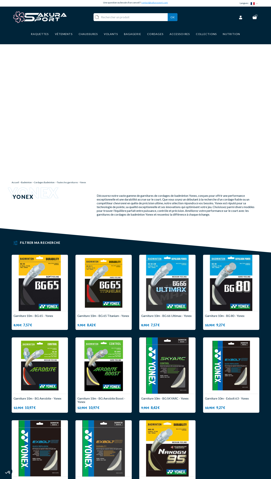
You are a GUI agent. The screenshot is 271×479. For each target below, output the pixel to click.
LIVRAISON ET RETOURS (156, 434)
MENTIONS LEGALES (153, 451)
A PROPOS (147, 428)
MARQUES (98, 462)
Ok (173, 16)
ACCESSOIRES (101, 456)
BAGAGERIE (99, 451)
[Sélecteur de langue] (255, 3)
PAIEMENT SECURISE (154, 440)
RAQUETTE (99, 428)
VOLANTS (98, 434)
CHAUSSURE (99, 445)
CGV (142, 445)
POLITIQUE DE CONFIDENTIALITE (163, 456)
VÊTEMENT (99, 440)
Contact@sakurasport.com (29, 453)
